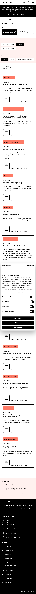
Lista (12, 59)
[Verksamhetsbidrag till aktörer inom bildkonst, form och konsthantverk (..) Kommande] (18, 121)
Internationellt (9, 32)
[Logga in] (25, 2)
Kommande (20, 44)
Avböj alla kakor (18, 327)
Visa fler (8, 472)
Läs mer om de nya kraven (14, 14)
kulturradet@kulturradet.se (16, 529)
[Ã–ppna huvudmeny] (33, 2)
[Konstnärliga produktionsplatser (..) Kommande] (18, 155)
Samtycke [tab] (6, 269)
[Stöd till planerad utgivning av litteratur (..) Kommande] (18, 253)
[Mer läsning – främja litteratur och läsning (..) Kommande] (18, 357)
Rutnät (5, 59)
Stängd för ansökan (8, 48)
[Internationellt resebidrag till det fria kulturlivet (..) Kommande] (18, 419)
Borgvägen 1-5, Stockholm (15, 537)
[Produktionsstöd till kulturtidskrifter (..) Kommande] (18, 89)
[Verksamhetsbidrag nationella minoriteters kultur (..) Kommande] (18, 452)
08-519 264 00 (11, 533)
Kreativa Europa (24, 32)
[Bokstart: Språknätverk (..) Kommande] (18, 219)
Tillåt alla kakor (18, 318)
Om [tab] (30, 269)
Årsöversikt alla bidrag (25, 59)
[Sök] (29, 2)
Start (3, 19)
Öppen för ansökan (8, 44)
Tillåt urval (18, 322)
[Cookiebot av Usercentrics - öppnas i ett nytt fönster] (27, 266)
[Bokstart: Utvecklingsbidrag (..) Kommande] (18, 187)
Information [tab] (18, 269)
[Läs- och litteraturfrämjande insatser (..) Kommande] (18, 388)
